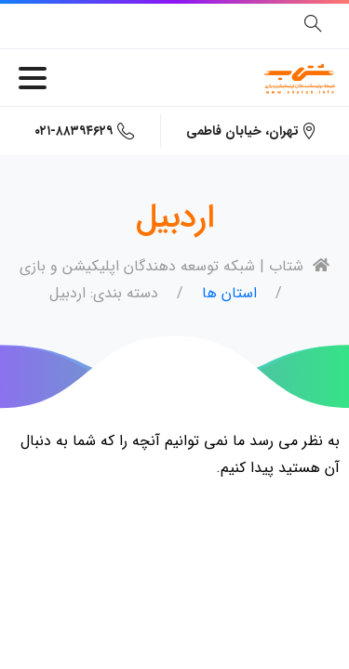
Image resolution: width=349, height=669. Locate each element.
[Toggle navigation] (32, 78)
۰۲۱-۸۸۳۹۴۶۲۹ (84, 131)
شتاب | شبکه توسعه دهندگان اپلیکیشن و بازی (174, 266)
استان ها (229, 293)
